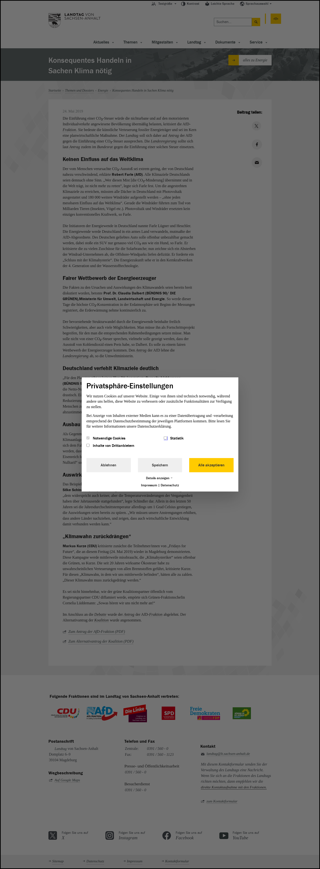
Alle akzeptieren (211, 465)
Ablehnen (108, 465)
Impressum (149, 485)
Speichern (160, 465)
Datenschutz (170, 485)
